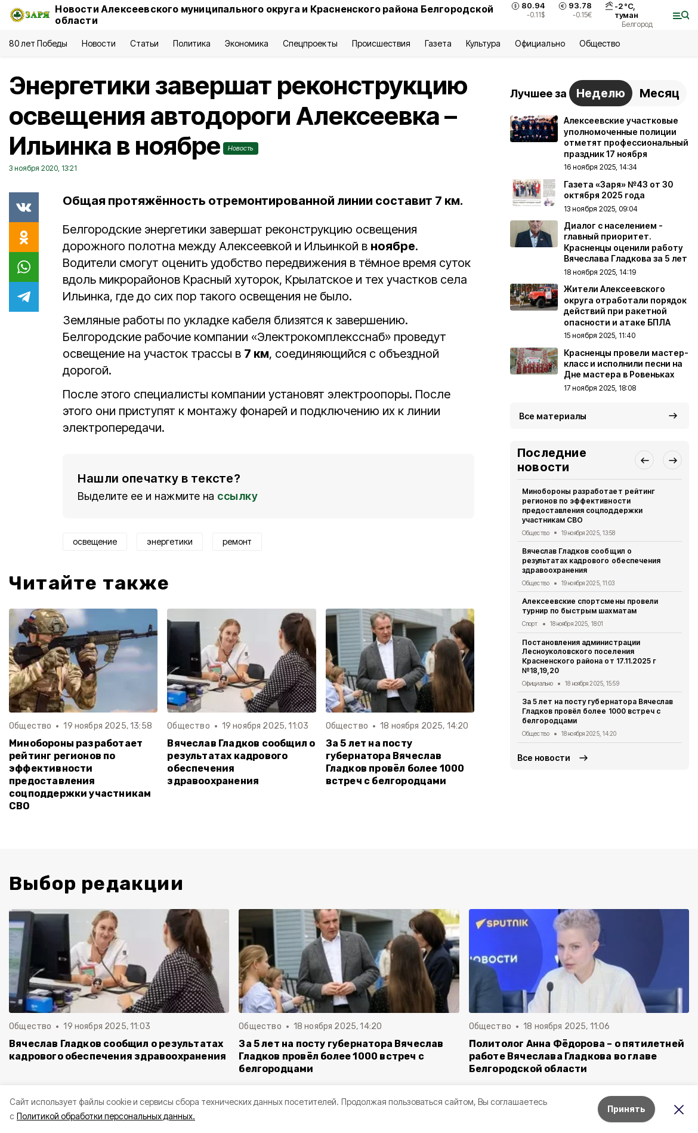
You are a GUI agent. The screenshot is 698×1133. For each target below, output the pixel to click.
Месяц (660, 93)
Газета (438, 43)
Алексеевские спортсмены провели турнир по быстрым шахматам (590, 606)
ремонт (237, 541)
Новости (98, 43)
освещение (95, 541)
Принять (626, 1109)
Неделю (600, 93)
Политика (192, 43)
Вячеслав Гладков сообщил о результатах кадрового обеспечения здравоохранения (241, 762)
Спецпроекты (310, 43)
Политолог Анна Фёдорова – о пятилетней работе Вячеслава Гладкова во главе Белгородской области (576, 1056)
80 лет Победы (38, 43)
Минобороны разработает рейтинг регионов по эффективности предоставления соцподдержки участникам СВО (80, 775)
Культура (483, 43)
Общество (599, 43)
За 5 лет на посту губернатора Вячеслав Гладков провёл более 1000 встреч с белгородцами (395, 762)
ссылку (237, 496)
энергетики (170, 541)
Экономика (246, 43)
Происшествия (381, 43)
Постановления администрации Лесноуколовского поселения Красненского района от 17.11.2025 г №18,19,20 (589, 656)
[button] (644, 459)
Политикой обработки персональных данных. (106, 1116)
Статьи (144, 43)
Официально (539, 43)
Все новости (543, 758)
